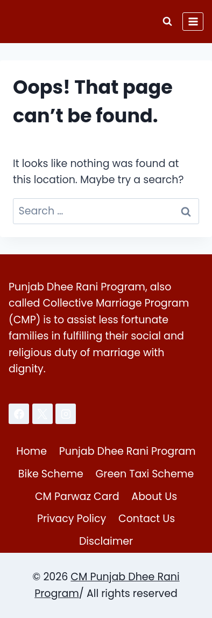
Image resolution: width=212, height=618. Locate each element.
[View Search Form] (167, 21)
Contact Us (146, 518)
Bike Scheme (50, 474)
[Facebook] (19, 414)
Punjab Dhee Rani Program (127, 451)
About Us (154, 496)
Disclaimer (106, 541)
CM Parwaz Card (77, 496)
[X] (42, 414)
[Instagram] (65, 414)
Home (31, 451)
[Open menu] (192, 21)
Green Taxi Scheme (145, 474)
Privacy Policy (71, 518)
